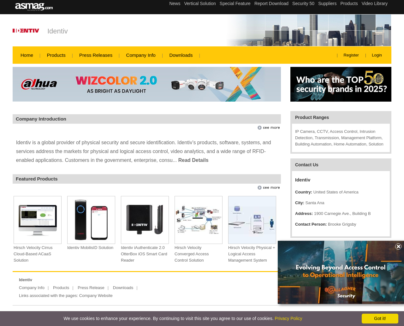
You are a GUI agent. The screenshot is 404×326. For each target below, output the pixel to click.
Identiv (57, 31)
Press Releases (95, 55)
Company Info (141, 55)
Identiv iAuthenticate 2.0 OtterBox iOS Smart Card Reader (144, 254)
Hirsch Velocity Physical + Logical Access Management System (251, 254)
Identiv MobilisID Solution (90, 247)
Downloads (181, 55)
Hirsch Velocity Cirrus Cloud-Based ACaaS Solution (33, 254)
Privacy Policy (288, 318)
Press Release (91, 287)
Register (351, 55)
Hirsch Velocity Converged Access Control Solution (192, 254)
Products (56, 55)
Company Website (96, 295)
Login (377, 55)
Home (27, 55)
